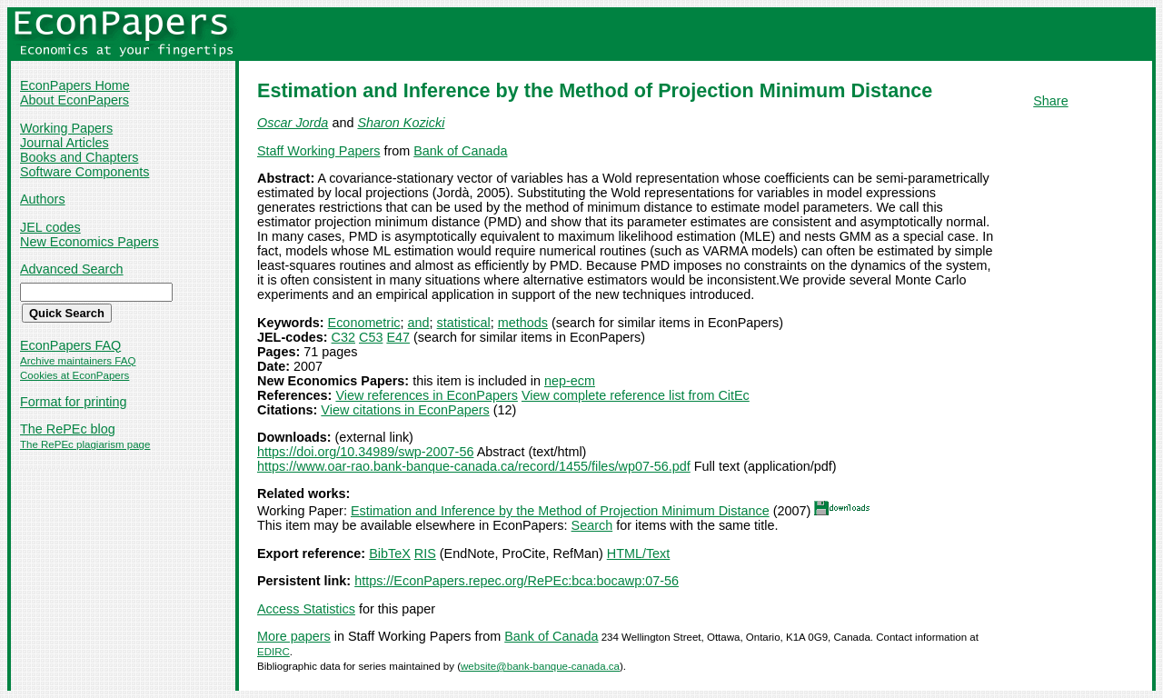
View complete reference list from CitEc (636, 395)
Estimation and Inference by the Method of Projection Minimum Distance (560, 511)
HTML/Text (639, 553)
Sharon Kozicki (400, 122)
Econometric (364, 322)
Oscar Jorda (292, 122)
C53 (371, 337)
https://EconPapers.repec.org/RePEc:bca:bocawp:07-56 (516, 580)
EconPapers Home (75, 85)
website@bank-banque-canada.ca (540, 666)
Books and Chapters (79, 157)
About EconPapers (74, 100)
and (419, 322)
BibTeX (390, 553)
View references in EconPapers (426, 395)
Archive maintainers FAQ (77, 360)
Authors (42, 199)
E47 (398, 337)
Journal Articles (64, 142)
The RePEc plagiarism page (85, 444)
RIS (425, 553)
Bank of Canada (460, 151)
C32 (343, 337)
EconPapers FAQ (70, 345)
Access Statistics (306, 609)
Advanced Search (72, 269)
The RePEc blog (67, 429)
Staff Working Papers (318, 151)
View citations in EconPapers (405, 410)
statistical (464, 322)
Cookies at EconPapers (74, 375)
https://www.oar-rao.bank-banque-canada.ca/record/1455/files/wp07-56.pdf (474, 466)
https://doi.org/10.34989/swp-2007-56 (365, 451)
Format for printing (73, 401)
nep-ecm (569, 381)
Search (592, 525)
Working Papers (66, 128)
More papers (294, 636)
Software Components (84, 172)
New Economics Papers (89, 241)
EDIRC (273, 651)
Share (1050, 101)
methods (523, 322)
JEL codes (50, 227)
